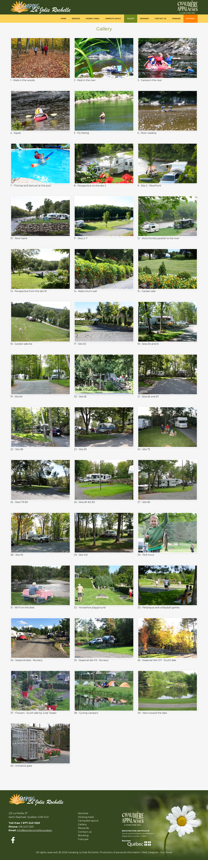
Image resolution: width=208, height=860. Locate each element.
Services (76, 19)
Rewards (144, 19)
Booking (190, 19)
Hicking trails (92, 19)
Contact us (160, 19)
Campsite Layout (113, 19)
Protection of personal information (120, 852)
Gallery (130, 19)
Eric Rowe (166, 852)
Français (176, 19)
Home (63, 19)
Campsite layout (88, 820)
